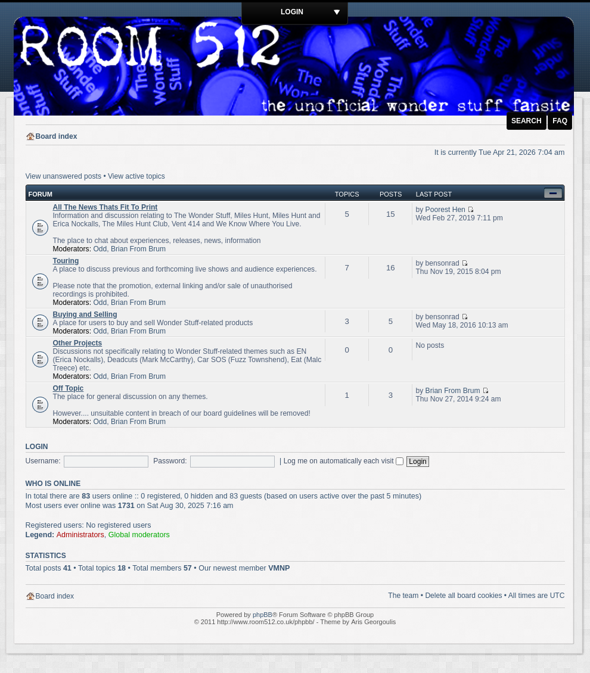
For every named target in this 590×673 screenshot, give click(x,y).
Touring (66, 261)
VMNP (279, 568)
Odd (100, 249)
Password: (170, 461)
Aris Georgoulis (373, 621)
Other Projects (78, 343)
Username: (43, 461)
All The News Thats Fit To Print (105, 207)
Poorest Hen (445, 209)
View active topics (136, 176)
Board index (56, 136)
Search (526, 121)
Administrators (80, 535)
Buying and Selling (85, 314)
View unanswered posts (64, 176)
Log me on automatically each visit (343, 461)
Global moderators (139, 535)
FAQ (559, 121)
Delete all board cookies (463, 595)
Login (292, 12)
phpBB (262, 614)
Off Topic (68, 388)
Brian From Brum (138, 249)
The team (403, 595)
